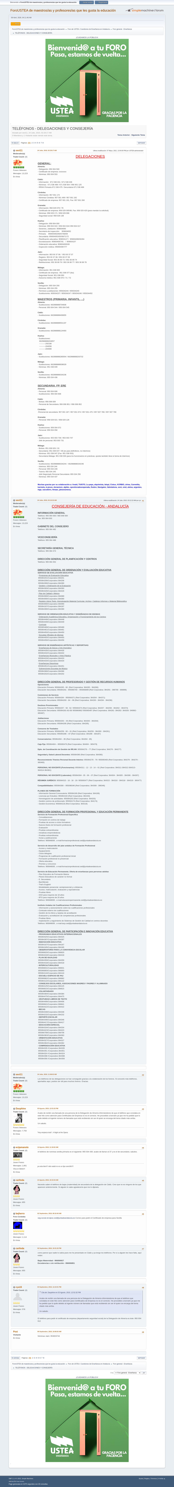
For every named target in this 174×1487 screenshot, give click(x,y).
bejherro (20, 1213)
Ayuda (141, 1478)
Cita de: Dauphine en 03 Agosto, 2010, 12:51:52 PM (61, 1293)
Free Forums (20, 1481)
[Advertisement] (155, 167)
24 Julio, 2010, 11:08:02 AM (47, 1074)
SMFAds (11, 1481)
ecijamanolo (22, 1147)
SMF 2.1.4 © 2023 (15, 1478)
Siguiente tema (138, 135)
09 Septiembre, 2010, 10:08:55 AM (49, 1331)
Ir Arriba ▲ (161, 1478)
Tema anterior (123, 135)
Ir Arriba (15, 1358)
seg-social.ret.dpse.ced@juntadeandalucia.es (56, 1218)
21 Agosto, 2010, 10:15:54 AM (47, 1180)
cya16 (19, 1287)
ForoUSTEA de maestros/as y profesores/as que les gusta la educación (63, 10)
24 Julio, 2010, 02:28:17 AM (47, 150)
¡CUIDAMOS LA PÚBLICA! (87, 37)
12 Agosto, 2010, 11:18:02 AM (47, 1147)
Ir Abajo (15, 143)
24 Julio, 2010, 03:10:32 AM (47, 500)
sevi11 (19, 150)
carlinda (20, 1180)
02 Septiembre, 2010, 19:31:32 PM (49, 1248)
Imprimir (141, 143)
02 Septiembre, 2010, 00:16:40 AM (49, 1213)
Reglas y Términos (150, 1478)
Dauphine (21, 1108)
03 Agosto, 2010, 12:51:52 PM (47, 1108)
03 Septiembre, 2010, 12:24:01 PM (49, 1287)
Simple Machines (27, 1478)
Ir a (112, 1373)
